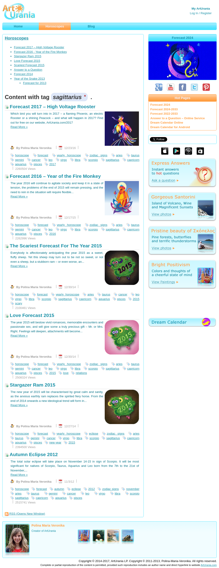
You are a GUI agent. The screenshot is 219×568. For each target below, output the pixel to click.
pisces (38, 164)
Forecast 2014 (23, 74)
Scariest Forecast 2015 (29, 65)
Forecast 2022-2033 (164, 113)
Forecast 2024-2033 (164, 109)
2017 (52, 164)
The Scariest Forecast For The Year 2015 (53, 245)
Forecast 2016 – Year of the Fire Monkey (53, 176)
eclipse (93, 433)
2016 (52, 233)
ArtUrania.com (209, 565)
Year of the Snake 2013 (29, 78)
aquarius (20, 164)
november (132, 489)
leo (50, 160)
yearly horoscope (69, 155)
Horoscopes (17, 38)
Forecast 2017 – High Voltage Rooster (39, 47)
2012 (91, 489)
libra (78, 160)
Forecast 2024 (160, 104)
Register (206, 13)
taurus (135, 155)
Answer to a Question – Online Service (177, 118)
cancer (36, 160)
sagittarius (112, 160)
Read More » (19, 127)
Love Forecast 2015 (27, 60)
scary (18, 303)
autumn (59, 489)
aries (119, 155)
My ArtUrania (201, 8)
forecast (43, 155)
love (66, 373)
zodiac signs (98, 155)
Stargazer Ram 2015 (27, 56)
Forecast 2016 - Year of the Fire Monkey (40, 52)
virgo (63, 160)
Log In (194, 13)
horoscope (22, 155)
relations (81, 373)
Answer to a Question (28, 69)
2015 (136, 299)
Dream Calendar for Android (170, 127)
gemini (19, 160)
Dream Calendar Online (166, 122)
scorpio (93, 160)
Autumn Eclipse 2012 (31, 454)
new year (55, 442)
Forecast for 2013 (34, 83)
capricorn (133, 160)
